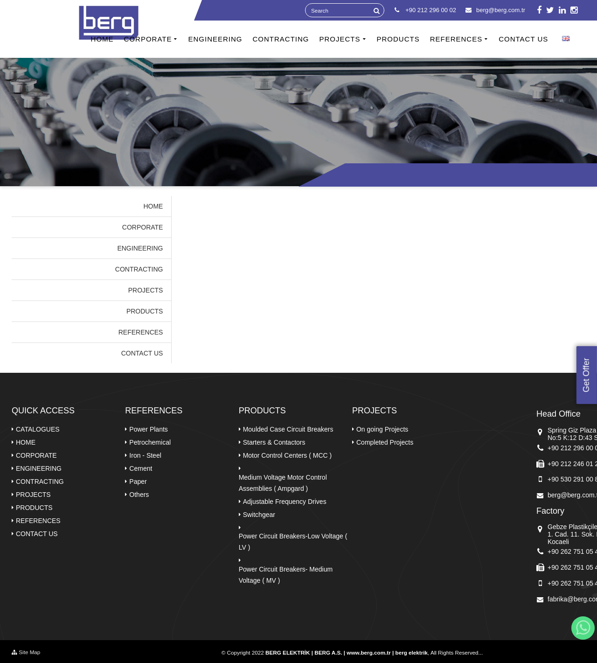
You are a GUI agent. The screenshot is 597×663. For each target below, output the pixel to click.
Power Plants (148, 429)
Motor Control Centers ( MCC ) (287, 455)
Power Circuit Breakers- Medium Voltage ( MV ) (286, 574)
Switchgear (259, 514)
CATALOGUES (38, 429)
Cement (140, 468)
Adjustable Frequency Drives (284, 501)
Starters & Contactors (274, 442)
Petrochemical (150, 442)
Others (139, 494)
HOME (102, 39)
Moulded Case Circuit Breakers (288, 429)
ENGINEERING (215, 39)
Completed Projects (384, 442)
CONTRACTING (280, 39)
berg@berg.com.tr (495, 10)
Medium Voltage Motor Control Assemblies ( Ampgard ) (283, 483)
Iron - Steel (145, 455)
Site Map (26, 652)
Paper (137, 481)
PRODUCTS (398, 39)
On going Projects (382, 429)
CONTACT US (523, 39)
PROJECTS (339, 39)
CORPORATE (148, 39)
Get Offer (586, 375)
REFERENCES (456, 39)
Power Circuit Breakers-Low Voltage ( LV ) (293, 541)
